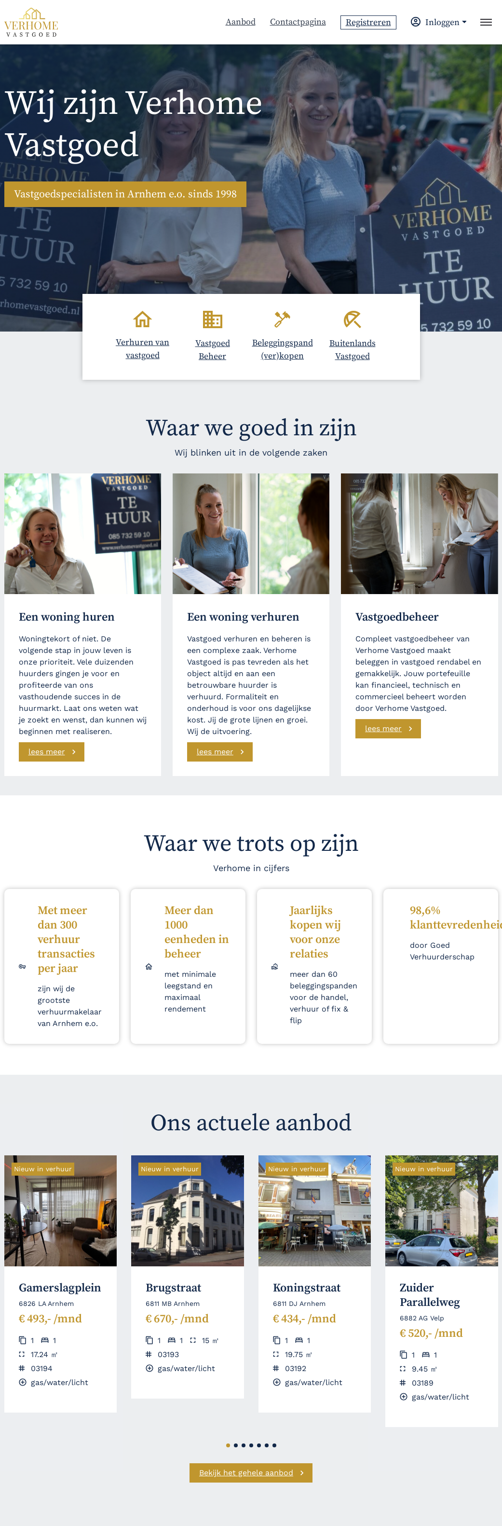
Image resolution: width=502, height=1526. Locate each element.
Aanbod (241, 22)
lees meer (46, 751)
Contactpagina (298, 22)
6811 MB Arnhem (173, 1303)
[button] (228, 1445)
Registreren (368, 22)
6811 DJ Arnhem (299, 1303)
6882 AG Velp (422, 1318)
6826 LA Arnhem (46, 1303)
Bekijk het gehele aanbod (246, 1472)
